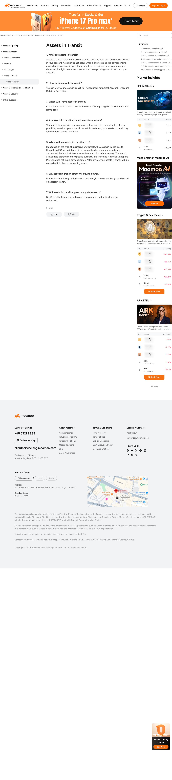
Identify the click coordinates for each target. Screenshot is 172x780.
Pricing (55, 5)
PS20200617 (55, 520)
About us (118, 5)
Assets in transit (12, 82)
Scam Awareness (67, 452)
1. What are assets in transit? (152, 48)
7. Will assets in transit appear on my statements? (156, 70)
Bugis (51, 478)
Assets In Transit (41, 35)
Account (14, 35)
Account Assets (26, 35)
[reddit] (132, 455)
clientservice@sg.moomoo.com (35, 448)
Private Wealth (94, 5)
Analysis (7, 63)
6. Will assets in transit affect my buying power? (156, 66)
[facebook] (128, 450)
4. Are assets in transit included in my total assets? (156, 59)
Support (107, 5)
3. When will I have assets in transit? (155, 55)
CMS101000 (149, 517)
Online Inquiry (27, 440)
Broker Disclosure (101, 440)
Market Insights (148, 78)
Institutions (79, 5)
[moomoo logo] (13, 5)
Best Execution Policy (103, 444)
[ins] (145, 450)
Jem (39, 478)
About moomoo (66, 432)
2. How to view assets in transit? (154, 52)
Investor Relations (67, 440)
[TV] (136, 455)
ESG (61, 448)
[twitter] (136, 450)
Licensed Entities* (101, 448)
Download (140, 5)
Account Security (10, 94)
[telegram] (140, 450)
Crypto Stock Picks (148, 215)
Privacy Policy (99, 432)
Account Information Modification (18, 88)
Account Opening (10, 45)
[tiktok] (128, 455)
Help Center (5, 35)
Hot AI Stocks (145, 86)
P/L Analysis (9, 70)
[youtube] (132, 450)
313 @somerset (24, 478)
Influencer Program (68, 436)
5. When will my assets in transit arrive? (156, 62)
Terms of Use (99, 436)
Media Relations (66, 444)
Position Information (12, 57)
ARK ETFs (143, 300)
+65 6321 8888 (25, 433)
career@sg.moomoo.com (138, 437)
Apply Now (132, 432)
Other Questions (10, 100)
